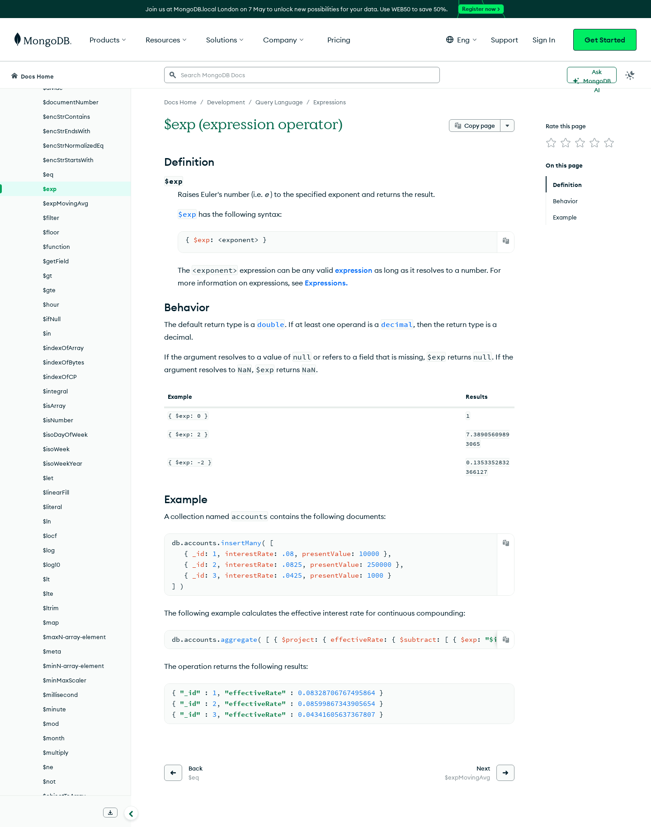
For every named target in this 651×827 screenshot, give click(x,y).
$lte (48, 593)
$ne (48, 767)
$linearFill (56, 492)
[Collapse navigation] (131, 813)
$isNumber (58, 420)
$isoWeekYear (62, 463)
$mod (51, 723)
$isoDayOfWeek (65, 434)
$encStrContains (66, 116)
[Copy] (506, 240)
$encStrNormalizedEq (73, 145)
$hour (51, 304)
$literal (52, 506)
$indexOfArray (63, 347)
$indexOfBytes (63, 362)
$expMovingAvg (65, 203)
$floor (51, 232)
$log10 (51, 564)
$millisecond (60, 694)
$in (47, 333)
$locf (50, 535)
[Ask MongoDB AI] (592, 75)
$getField (56, 261)
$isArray (54, 405)
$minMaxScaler (64, 680)
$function (56, 246)
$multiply (55, 752)
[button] (461, 39)
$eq (48, 174)
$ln (47, 521)
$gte (49, 290)
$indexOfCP (60, 376)
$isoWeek (56, 449)
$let (48, 477)
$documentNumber (71, 102)
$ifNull (52, 318)
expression (354, 270)
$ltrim (51, 608)
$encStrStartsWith (68, 160)
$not (49, 781)
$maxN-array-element (74, 636)
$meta (52, 651)
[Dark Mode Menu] (630, 75)
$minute (54, 709)
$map (51, 622)
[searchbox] (302, 75)
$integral (55, 391)
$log (49, 550)
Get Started (605, 39)
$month (54, 738)
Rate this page (566, 126)
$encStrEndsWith (66, 131)
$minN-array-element (73, 665)
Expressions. (326, 282)
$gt (47, 275)
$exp (50, 188)
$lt (46, 579)
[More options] (507, 125)
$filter (51, 217)
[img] (551, 142)
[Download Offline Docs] (110, 813)
